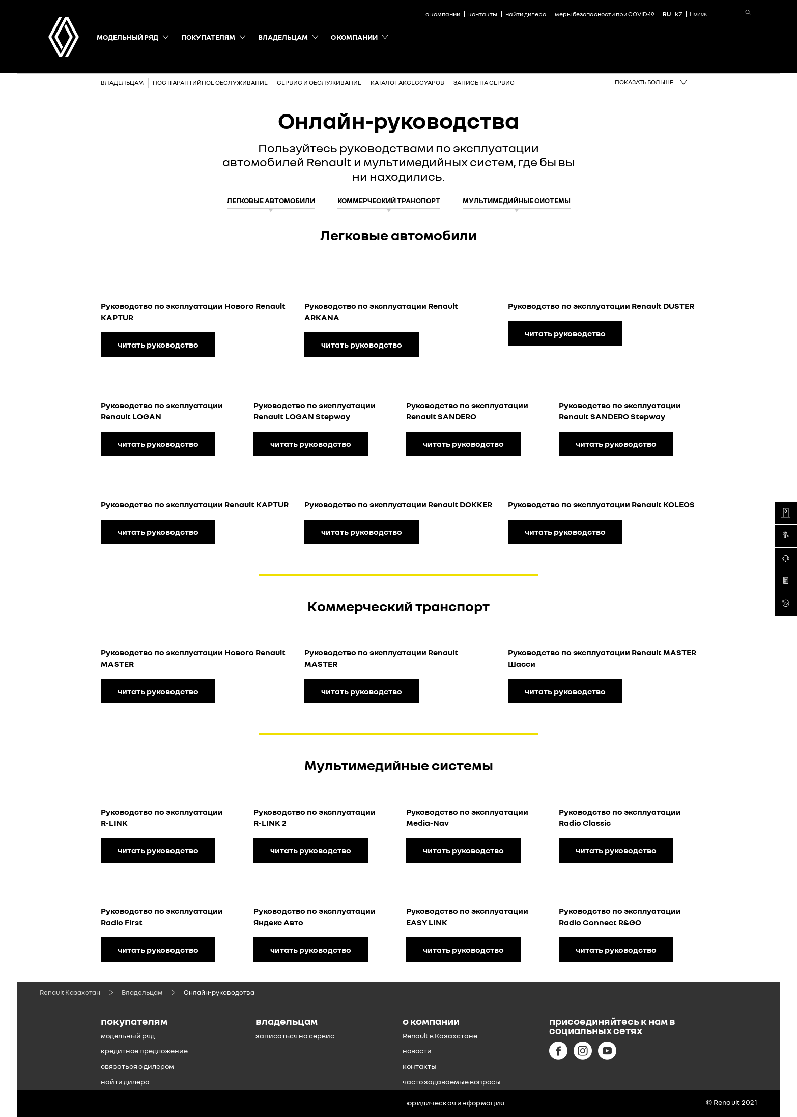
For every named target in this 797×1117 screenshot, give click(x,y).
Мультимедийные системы (517, 200)
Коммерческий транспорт (388, 200)
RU (667, 14)
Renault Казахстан (70, 992)
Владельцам (142, 992)
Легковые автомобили (271, 200)
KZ (678, 14)
